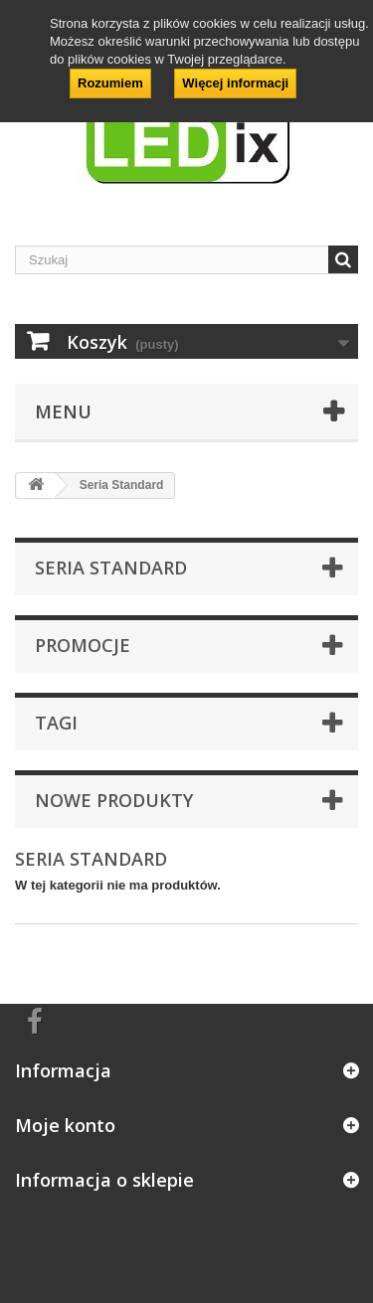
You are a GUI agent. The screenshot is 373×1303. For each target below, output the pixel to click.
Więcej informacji (235, 83)
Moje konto (65, 1125)
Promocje (82, 645)
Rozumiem (110, 83)
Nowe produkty (114, 800)
